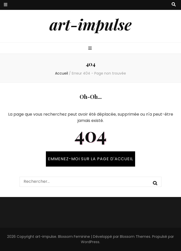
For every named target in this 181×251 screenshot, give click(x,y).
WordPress (90, 241)
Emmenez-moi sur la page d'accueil (90, 159)
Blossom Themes (135, 236)
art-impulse (90, 24)
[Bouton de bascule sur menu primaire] (90, 48)
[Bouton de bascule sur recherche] (174, 4)
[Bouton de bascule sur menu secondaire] (5, 5)
